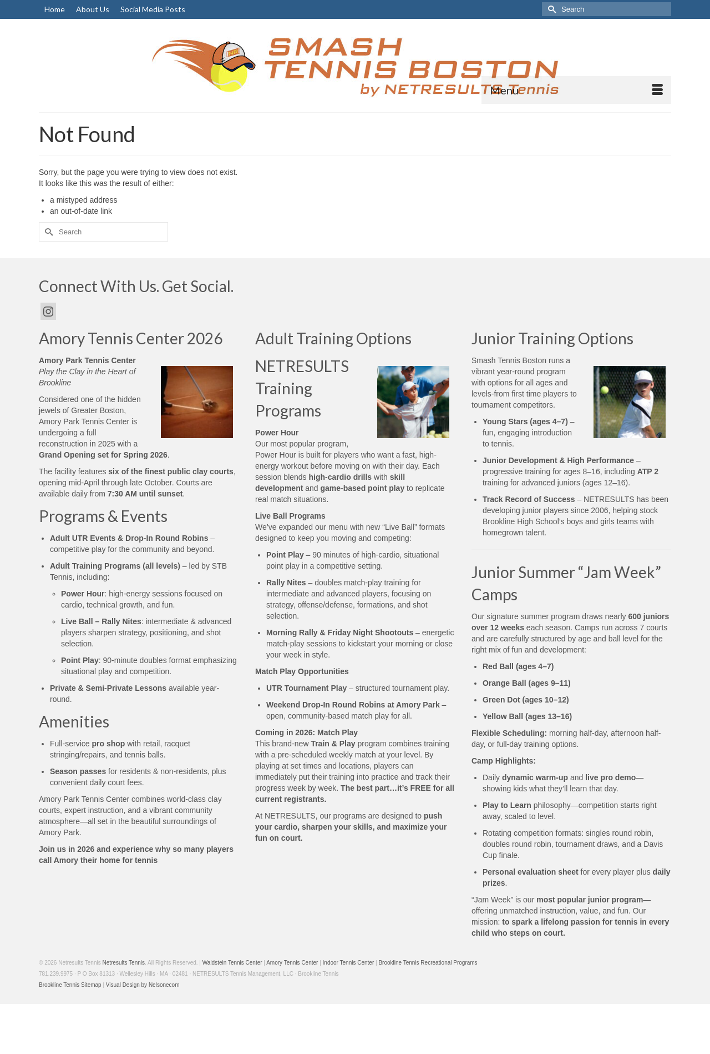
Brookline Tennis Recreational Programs (427, 963)
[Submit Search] (550, 9)
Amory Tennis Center (292, 963)
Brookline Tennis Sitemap (70, 985)
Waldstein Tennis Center (232, 963)
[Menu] (576, 90)
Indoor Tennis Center (348, 963)
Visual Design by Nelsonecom (143, 985)
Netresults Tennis (123, 963)
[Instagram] (48, 311)
